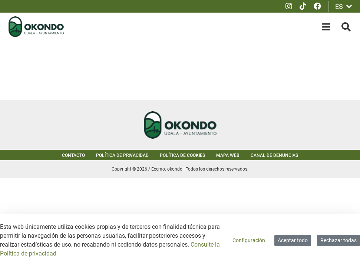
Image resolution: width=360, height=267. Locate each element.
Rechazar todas (338, 240)
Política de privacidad (122, 155)
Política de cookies (182, 155)
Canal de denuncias (274, 155)
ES (343, 6)
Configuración (248, 240)
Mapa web (228, 155)
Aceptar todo (293, 240)
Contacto (73, 155)
